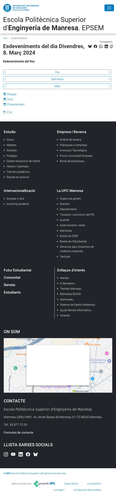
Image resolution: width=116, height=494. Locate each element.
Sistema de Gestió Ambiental (77, 304)
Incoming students (18, 204)
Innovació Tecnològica (73, 150)
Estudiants (12, 292)
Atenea (64, 278)
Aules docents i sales (72, 225)
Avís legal (58, 490)
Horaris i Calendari (18, 166)
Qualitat (64, 220)
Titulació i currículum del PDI (77, 214)
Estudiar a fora (15, 198)
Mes (57, 86)
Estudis (10, 132)
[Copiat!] (111, 46)
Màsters (11, 145)
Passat (11, 94)
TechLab (65, 256)
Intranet (64, 315)
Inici (5, 38)
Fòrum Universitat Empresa (76, 155)
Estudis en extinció (18, 177)
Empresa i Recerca (71, 132)
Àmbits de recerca (70, 139)
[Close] (109, 7)
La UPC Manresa (70, 190)
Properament (16, 104)
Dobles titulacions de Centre (23, 161)
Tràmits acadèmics (18, 171)
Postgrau (12, 155)
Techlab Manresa (70, 288)
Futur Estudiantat (17, 270)
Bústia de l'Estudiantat (73, 241)
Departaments (68, 209)
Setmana (57, 79)
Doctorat (12, 150)
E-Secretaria (67, 283)
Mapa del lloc (71, 483)
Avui (10, 99)
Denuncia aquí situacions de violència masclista (77, 249)
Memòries (66, 230)
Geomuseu (66, 299)
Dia (57, 72)
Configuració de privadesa (87, 490)
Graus (10, 139)
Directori (65, 204)
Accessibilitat (94, 483)
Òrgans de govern (70, 198)
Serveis (9, 285)
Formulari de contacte (18, 432)
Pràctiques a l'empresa (73, 145)
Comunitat (12, 277)
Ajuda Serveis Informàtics (75, 310)
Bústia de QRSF (69, 236)
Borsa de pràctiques (72, 161)
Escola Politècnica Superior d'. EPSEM (53, 24)
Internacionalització (19, 190)
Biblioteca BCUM (70, 294)
